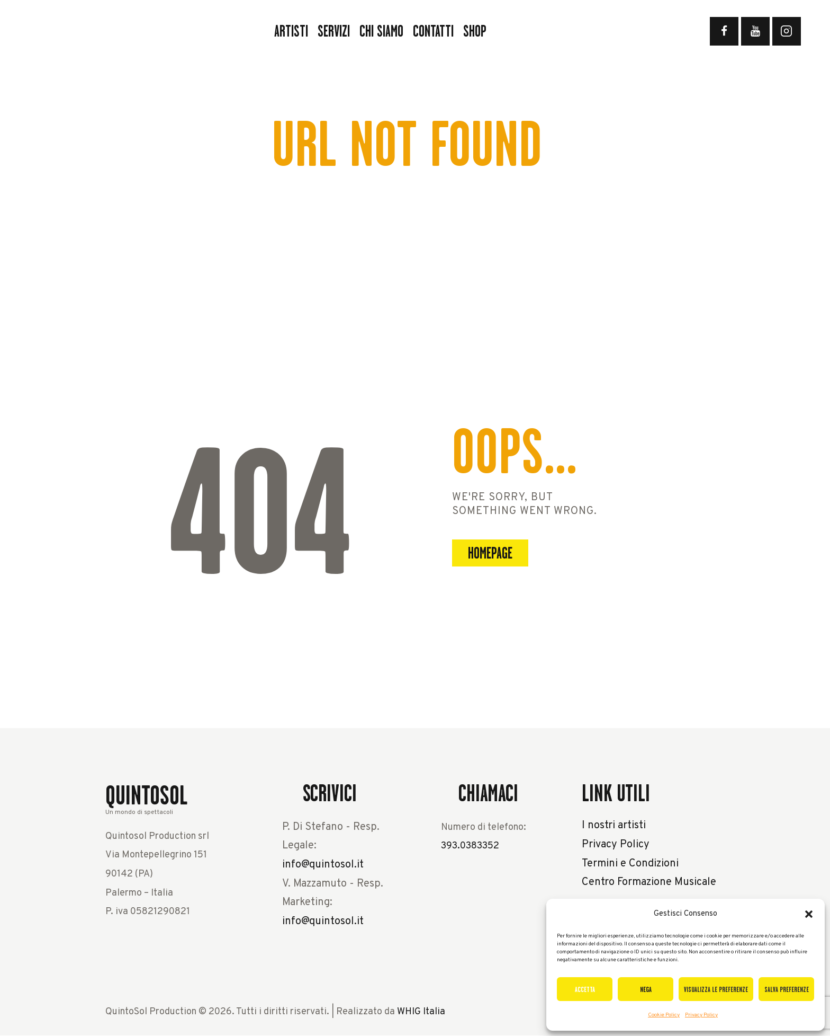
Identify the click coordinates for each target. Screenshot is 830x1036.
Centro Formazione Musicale (649, 882)
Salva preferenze (786, 989)
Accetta (585, 989)
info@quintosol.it (323, 865)
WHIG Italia (421, 1012)
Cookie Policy (664, 1015)
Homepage (490, 553)
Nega (646, 989)
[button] (809, 914)
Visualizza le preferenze (716, 989)
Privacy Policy (701, 1015)
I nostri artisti (614, 826)
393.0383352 (470, 846)
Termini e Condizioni (630, 864)
